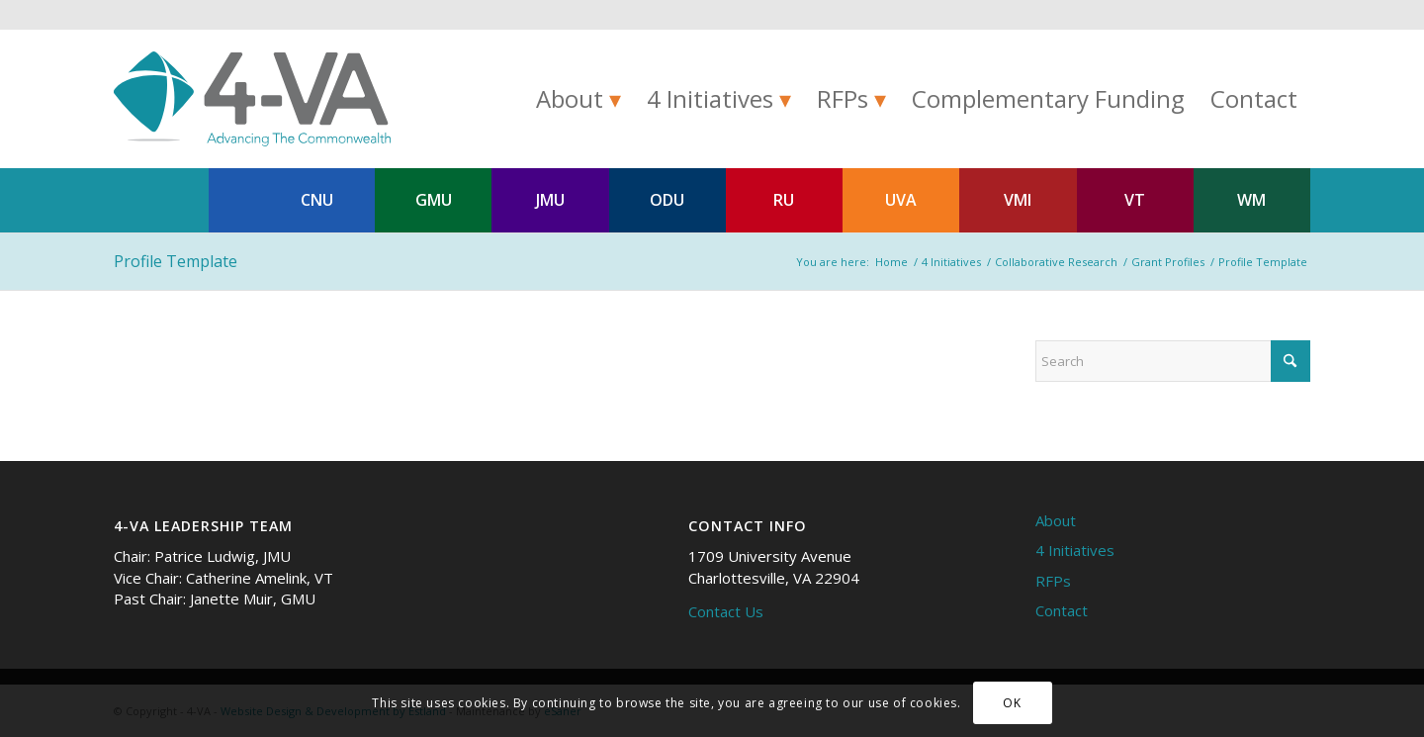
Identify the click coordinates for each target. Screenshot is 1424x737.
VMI (1017, 200)
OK (1012, 702)
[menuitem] (578, 99)
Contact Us (725, 611)
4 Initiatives (1074, 550)
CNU (317, 200)
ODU (667, 200)
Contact (1061, 610)
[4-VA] (252, 99)
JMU (550, 200)
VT (1134, 200)
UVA (901, 200)
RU (783, 200)
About (1055, 520)
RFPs (1053, 581)
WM (1251, 200)
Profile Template (175, 261)
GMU (433, 200)
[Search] (1172, 361)
